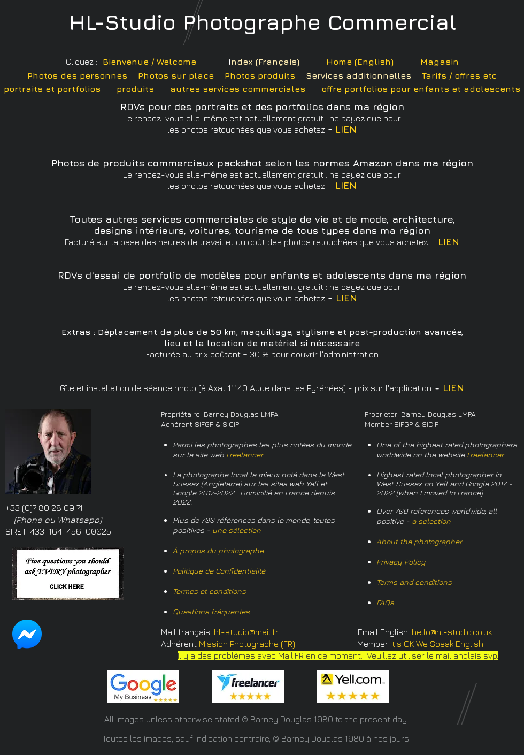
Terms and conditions (414, 581)
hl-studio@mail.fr (246, 632)
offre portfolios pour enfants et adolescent (418, 89)
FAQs (385, 602)
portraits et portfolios (52, 89)
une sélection (236, 530)
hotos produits (262, 75)
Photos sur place (176, 75)
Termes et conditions (209, 591)
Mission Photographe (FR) (247, 644)
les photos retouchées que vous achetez (246, 298)
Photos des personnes (77, 75)
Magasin (439, 61)
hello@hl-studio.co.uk (452, 632)
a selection (431, 520)
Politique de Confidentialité (219, 570)
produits (135, 89)
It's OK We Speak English (436, 644)
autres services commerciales (237, 89)
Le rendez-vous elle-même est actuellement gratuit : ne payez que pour (262, 287)
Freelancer (244, 454)
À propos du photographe (218, 550)
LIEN (346, 129)
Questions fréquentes (211, 611)
